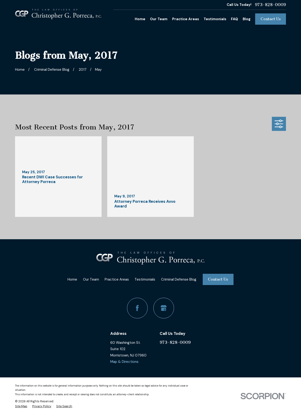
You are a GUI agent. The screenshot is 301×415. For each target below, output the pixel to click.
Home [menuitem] (140, 19)
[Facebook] (137, 308)
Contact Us (271, 19)
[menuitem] (21, 406)
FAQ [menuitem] (234, 19)
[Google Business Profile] (163, 308)
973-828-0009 (270, 5)
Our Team (91, 279)
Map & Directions (124, 361)
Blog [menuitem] (246, 19)
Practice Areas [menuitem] (185, 19)
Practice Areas (117, 279)
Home (72, 279)
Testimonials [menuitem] (215, 19)
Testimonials (145, 279)
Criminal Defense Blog (178, 279)
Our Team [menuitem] (158, 19)
